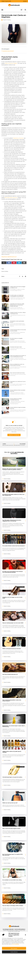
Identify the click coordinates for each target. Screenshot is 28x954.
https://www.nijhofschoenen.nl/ (8, 256)
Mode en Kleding (7, 19)
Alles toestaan (14, 948)
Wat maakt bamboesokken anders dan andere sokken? (11, 700)
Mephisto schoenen (18, 138)
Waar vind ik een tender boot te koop (17, 372)
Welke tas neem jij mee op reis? (10, 802)
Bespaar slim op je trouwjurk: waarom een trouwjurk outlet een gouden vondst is (12, 469)
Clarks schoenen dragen (11, 63)
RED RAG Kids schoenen (11, 197)
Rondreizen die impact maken (16, 346)
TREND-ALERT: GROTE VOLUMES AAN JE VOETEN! (11, 752)
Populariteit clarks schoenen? (8, 50)
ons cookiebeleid (15, 944)
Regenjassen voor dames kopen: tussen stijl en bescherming (13, 726)
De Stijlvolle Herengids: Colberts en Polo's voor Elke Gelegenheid (13, 495)
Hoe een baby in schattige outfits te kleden (12, 905)
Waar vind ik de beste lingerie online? (11, 828)
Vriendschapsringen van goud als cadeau (12, 777)
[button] (25, 935)
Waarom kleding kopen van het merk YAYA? (12, 622)
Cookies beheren (14, 951)
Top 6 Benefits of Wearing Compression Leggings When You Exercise (11, 521)
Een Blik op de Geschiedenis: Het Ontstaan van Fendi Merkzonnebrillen (12, 572)
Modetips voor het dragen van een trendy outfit (12, 598)
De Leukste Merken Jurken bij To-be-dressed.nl (13, 545)
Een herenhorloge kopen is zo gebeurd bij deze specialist (12, 855)
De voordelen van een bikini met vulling (12, 880)
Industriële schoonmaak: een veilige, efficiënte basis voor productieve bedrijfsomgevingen (17, 305)
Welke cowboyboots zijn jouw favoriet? (11, 648)
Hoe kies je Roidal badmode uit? (10, 674)
